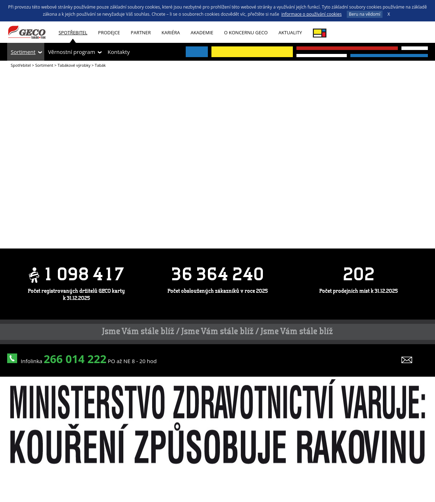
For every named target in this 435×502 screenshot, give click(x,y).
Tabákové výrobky (74, 65)
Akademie (202, 32)
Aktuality (290, 32)
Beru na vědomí (364, 14)
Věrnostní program (71, 51)
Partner (141, 32)
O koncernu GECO (246, 32)
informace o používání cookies (311, 14)
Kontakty (119, 51)
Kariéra (170, 32)
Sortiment (23, 51)
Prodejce (109, 32)
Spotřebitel (73, 32)
